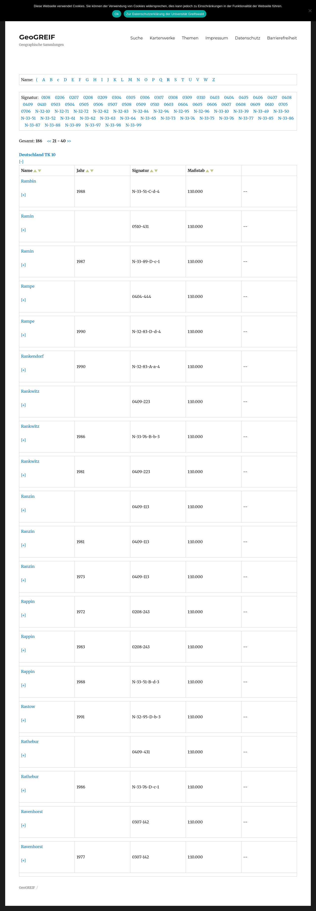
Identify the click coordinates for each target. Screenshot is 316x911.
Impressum (216, 38)
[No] (309, 10)
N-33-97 (93, 125)
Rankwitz (30, 391)
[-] (21, 161)
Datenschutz (247, 38)
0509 (141, 104)
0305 (131, 97)
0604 (183, 104)
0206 (59, 97)
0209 (102, 97)
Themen (190, 38)
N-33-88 (52, 125)
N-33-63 (107, 118)
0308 (173, 97)
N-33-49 (261, 111)
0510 (154, 104)
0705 (283, 104)
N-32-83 (121, 111)
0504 (70, 104)
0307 (159, 97)
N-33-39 (241, 111)
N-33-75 (207, 118)
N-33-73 (168, 118)
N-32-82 (100, 111)
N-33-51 (28, 118)
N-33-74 (187, 118)
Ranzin (28, 496)
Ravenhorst (32, 811)
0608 (241, 104)
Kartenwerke (162, 38)
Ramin (27, 216)
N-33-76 (226, 118)
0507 (112, 104)
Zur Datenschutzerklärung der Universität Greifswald (165, 14)
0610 (269, 104)
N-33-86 (286, 118)
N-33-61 (67, 118)
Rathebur (30, 741)
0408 (287, 97)
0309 (187, 97)
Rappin (28, 601)
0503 (55, 104)
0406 (258, 97)
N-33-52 (48, 118)
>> (68, 140)
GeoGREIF (37, 37)
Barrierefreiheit (282, 38)
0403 (215, 97)
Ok (117, 14)
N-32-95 (181, 111)
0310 (201, 97)
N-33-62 (88, 118)
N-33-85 (265, 118)
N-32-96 (201, 111)
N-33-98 (113, 125)
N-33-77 (245, 118)
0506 (98, 104)
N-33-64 (128, 118)
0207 (74, 97)
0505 (84, 104)
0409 (28, 104)
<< (50, 140)
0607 (226, 104)
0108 (45, 97)
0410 (42, 104)
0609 (255, 104)
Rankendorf (32, 356)
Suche (136, 38)
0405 (243, 97)
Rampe (27, 286)
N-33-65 (148, 118)
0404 (229, 97)
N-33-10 (221, 111)
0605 (197, 104)
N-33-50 (281, 111)
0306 (145, 97)
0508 (127, 104)
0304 (116, 97)
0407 (272, 97)
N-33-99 (133, 125)
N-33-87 (32, 125)
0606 (212, 104)
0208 (88, 97)
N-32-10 (42, 111)
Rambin (28, 181)
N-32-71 (62, 111)
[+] (23, 194)
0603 (169, 104)
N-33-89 (73, 125)
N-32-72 (81, 111)
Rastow (28, 706)
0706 (26, 111)
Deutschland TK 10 (37, 154)
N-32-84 (141, 111)
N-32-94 (161, 111)
